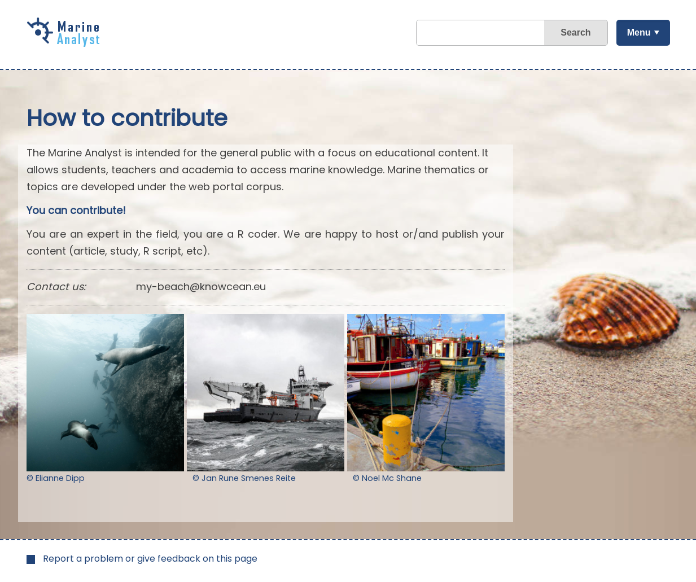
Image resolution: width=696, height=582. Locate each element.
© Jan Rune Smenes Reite (244, 478)
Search (575, 32)
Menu (639, 32)
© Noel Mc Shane (387, 478)
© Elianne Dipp (56, 478)
